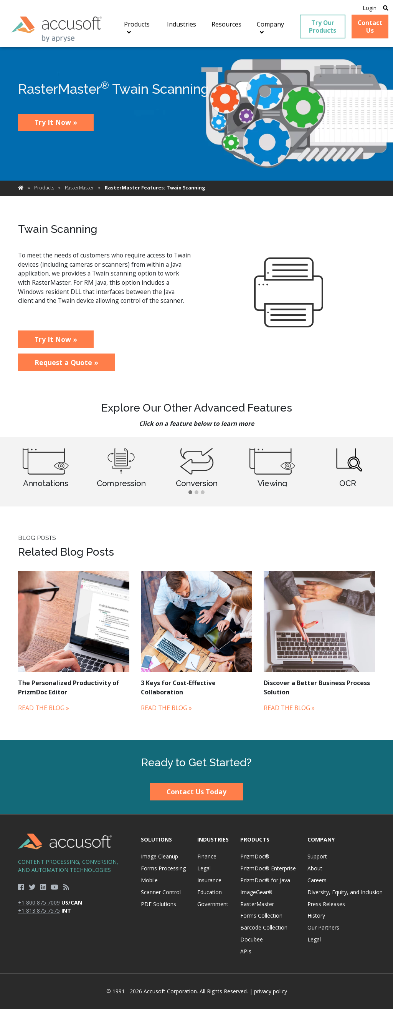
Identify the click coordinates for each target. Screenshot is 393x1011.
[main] (196, 395)
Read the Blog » (43, 710)
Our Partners (323, 930)
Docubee (251, 942)
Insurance (209, 882)
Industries (213, 841)
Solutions (156, 841)
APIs (245, 954)
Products (44, 190)
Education (209, 894)
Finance (206, 859)
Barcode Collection (263, 930)
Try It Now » (56, 124)
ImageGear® (256, 894)
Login (367, 8)
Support (317, 859)
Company (321, 841)
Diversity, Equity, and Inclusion (345, 894)
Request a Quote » (66, 365)
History (316, 918)
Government (212, 906)
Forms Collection (261, 918)
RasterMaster (79, 190)
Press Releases (326, 906)
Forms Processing (163, 871)
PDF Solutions (158, 906)
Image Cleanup (159, 859)
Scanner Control (161, 894)
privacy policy (270, 993)
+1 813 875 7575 (39, 913)
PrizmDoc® (254, 859)
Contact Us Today (196, 794)
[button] (190, 495)
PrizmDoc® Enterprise (268, 871)
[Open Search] (383, 8)
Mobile (149, 882)
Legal (204, 871)
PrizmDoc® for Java (265, 882)
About (314, 871)
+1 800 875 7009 (39, 905)
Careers (317, 882)
